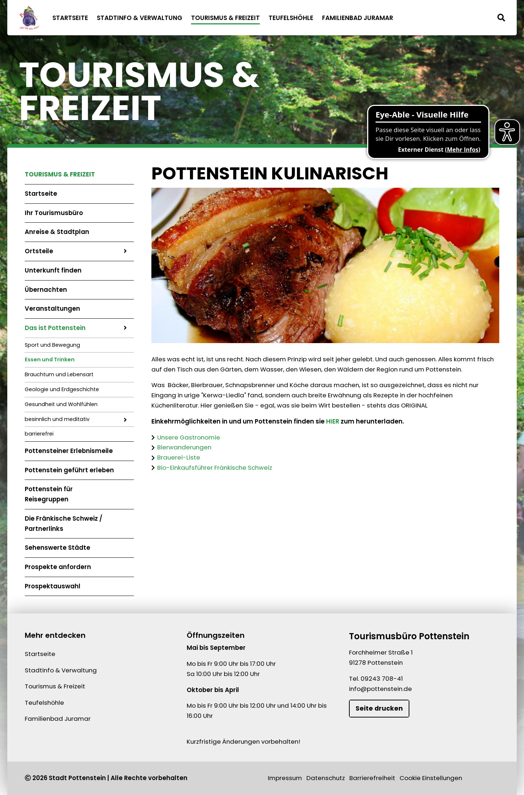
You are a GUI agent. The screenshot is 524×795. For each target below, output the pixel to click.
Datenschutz (325, 778)
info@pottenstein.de (380, 688)
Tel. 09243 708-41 (376, 678)
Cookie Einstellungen (431, 778)
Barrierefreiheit (372, 778)
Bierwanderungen (184, 447)
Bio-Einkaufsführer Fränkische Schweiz (214, 467)
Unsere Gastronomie (188, 437)
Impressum (285, 778)
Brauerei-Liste (178, 457)
